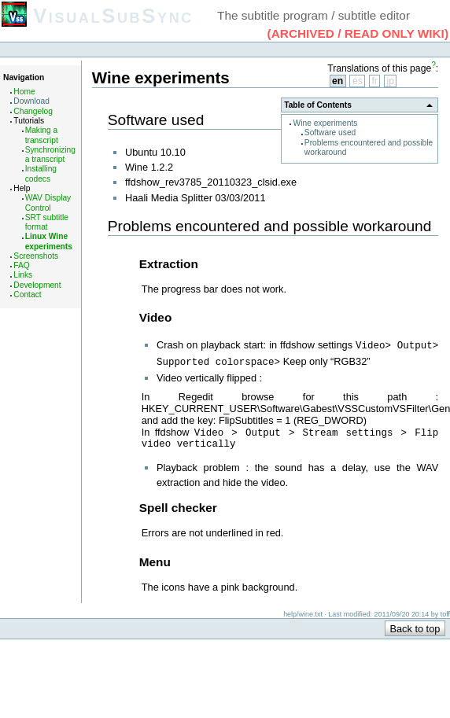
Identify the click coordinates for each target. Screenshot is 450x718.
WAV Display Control (48, 202)
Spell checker (178, 507)
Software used (330, 132)
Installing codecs (41, 173)
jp (390, 81)
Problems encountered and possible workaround (270, 226)
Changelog (33, 111)
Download (31, 101)
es (357, 81)
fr (374, 81)
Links (22, 275)
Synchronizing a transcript (50, 154)
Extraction (168, 264)
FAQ (21, 265)
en (337, 81)
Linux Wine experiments (48, 241)
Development (37, 285)
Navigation (23, 77)
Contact (27, 294)
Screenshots (35, 256)
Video (155, 317)
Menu (155, 562)
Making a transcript (41, 135)
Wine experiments (325, 123)
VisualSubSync (113, 16)
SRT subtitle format (46, 222)
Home (24, 91)
